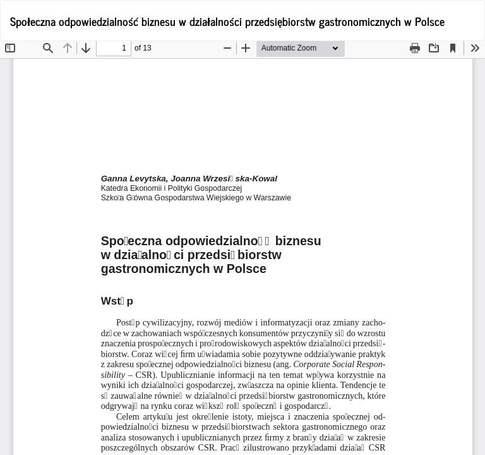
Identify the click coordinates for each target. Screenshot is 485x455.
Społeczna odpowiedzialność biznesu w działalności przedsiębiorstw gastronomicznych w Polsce (227, 20)
